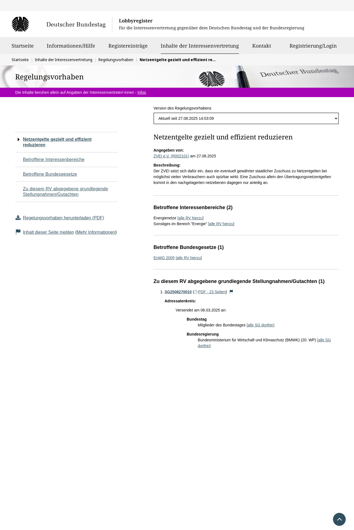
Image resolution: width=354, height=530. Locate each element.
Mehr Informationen (96, 232)
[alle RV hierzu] (190, 218)
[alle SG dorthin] (260, 325)
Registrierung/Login (313, 48)
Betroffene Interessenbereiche (54, 159)
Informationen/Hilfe (71, 48)
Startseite (23, 48)
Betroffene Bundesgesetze (50, 174)
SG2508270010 (178, 292)
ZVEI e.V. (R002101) (171, 156)
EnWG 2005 (164, 258)
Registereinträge (128, 48)
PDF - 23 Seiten (210, 292)
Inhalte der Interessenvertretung (200, 45)
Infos (141, 92)
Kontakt (261, 48)
